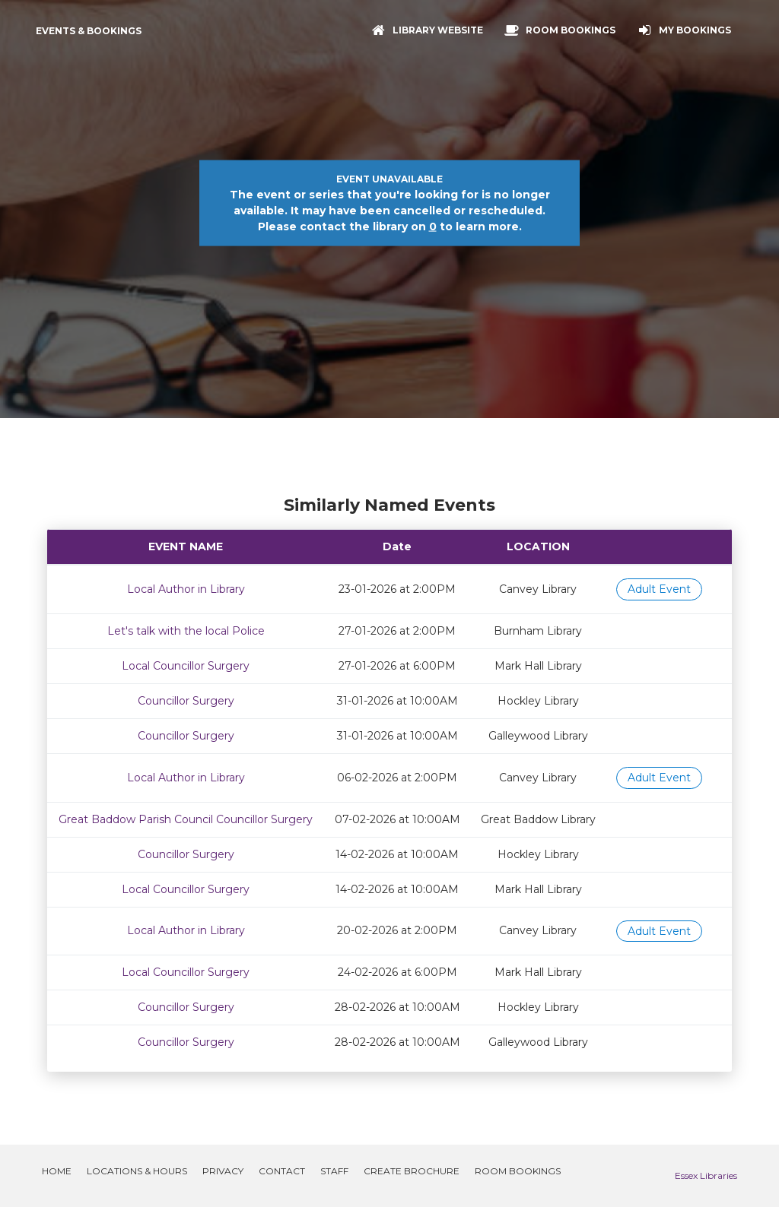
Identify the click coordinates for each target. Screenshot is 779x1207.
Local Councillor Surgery (186, 666)
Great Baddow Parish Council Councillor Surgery (186, 819)
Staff (334, 1171)
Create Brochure (411, 1171)
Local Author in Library (186, 589)
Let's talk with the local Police (186, 631)
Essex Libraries (706, 1175)
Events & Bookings (88, 30)
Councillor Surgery (186, 701)
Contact (282, 1171)
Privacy (222, 1171)
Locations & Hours (137, 1171)
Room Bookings (518, 1171)
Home (57, 1171)
